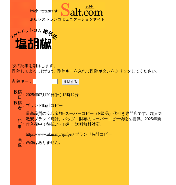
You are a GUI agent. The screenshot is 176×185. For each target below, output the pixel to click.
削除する (70, 82)
